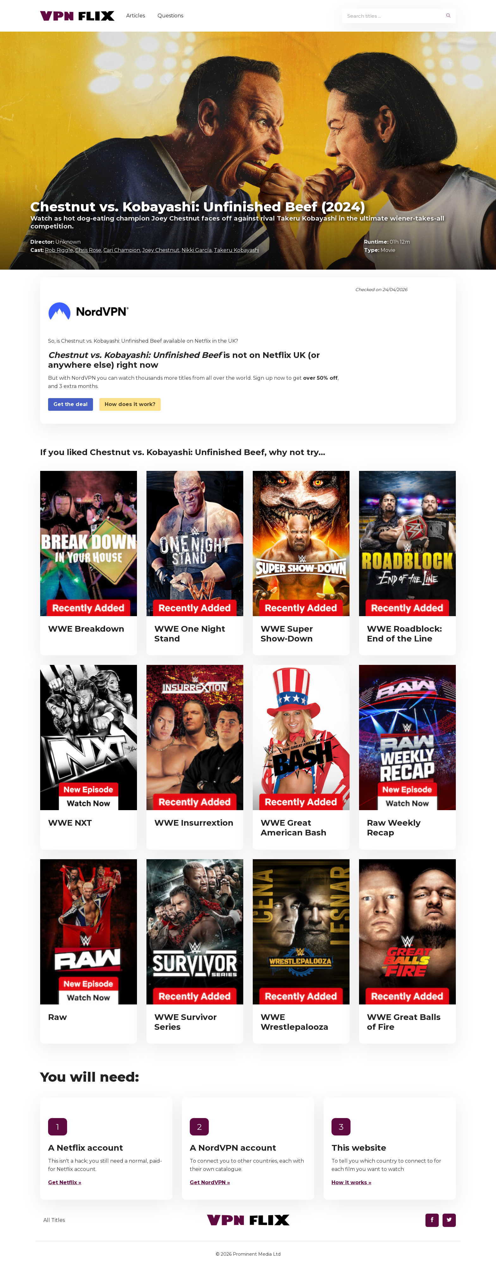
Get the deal (70, 404)
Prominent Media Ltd (257, 1254)
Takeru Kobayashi (236, 250)
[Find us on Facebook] (432, 1220)
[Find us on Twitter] (449, 1220)
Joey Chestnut (160, 250)
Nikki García (197, 250)
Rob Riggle (59, 250)
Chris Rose (88, 250)
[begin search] (448, 15)
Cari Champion (121, 250)
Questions (172, 16)
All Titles (54, 1220)
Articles (137, 16)
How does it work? (130, 404)
